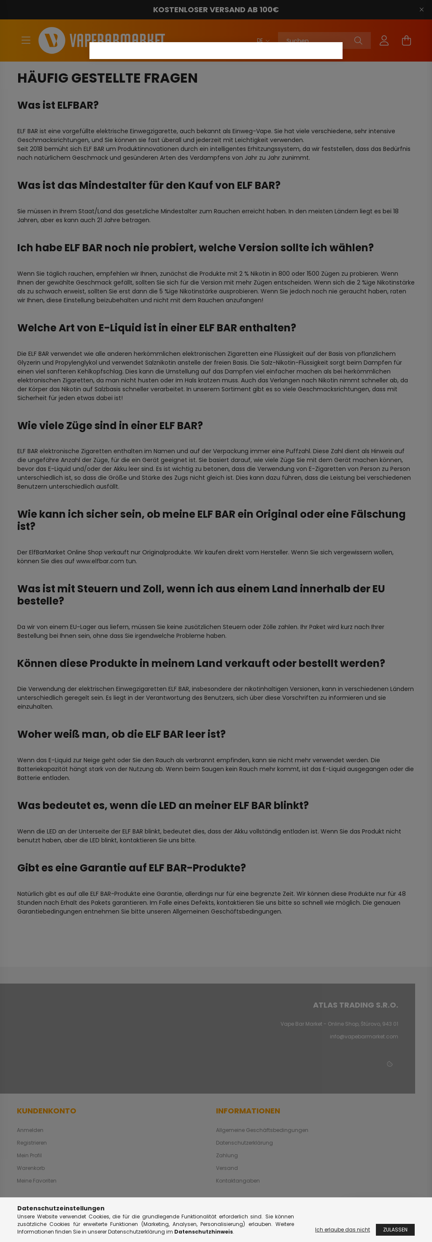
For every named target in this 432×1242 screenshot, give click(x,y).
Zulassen (395, 1229)
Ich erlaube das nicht (342, 1229)
